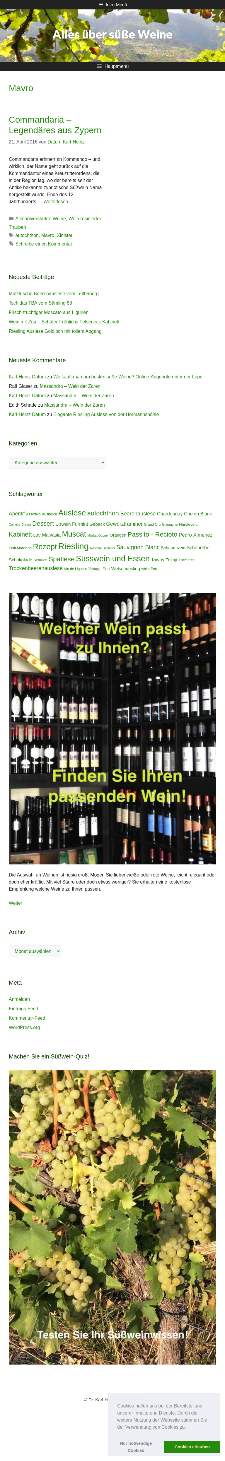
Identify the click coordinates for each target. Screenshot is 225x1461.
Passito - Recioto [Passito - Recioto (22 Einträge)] (153, 534)
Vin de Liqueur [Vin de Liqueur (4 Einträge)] (75, 569)
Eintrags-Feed (23, 1008)
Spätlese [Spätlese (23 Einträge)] (62, 559)
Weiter (15, 903)
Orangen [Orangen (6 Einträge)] (118, 535)
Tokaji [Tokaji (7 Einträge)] (171, 559)
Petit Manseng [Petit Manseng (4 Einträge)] (20, 548)
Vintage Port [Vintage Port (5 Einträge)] (99, 569)
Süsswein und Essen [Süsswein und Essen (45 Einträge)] (113, 558)
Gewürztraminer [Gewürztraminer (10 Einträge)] (124, 524)
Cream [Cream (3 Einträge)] (26, 524)
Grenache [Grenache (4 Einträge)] (170, 524)
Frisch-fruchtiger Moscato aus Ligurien (48, 312)
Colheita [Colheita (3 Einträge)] (14, 524)
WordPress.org (24, 1027)
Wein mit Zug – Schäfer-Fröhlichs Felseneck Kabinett (64, 321)
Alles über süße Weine (112, 34)
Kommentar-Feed (27, 1018)
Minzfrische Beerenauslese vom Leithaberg (54, 293)
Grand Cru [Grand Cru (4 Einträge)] (152, 524)
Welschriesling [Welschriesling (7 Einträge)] (125, 568)
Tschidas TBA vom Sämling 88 (40, 302)
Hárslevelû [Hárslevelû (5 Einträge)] (188, 524)
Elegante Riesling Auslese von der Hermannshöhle (106, 414)
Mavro (47, 235)
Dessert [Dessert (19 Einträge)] (43, 523)
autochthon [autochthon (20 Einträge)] (103, 513)
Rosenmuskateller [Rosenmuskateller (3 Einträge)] (102, 548)
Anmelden (19, 999)
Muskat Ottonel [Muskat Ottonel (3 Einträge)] (97, 535)
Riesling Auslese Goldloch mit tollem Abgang (55, 331)
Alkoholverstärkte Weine (41, 218)
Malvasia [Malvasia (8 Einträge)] (51, 534)
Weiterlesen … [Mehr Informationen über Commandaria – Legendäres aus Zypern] (58, 201)
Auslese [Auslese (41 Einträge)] (72, 512)
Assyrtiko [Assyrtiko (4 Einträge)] (33, 514)
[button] (188, 1427)
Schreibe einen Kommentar (44, 243)
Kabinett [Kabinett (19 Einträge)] (20, 534)
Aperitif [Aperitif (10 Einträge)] (17, 514)
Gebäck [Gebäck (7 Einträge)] (97, 524)
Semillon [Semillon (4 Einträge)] (40, 560)
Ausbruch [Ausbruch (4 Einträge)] (49, 514)
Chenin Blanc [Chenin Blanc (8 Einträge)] (198, 513)
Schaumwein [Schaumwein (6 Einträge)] (173, 547)
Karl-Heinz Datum (27, 376)
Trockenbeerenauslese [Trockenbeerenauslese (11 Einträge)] (36, 568)
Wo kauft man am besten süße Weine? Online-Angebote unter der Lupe (127, 376)
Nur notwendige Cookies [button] (136, 1447)
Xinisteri (65, 235)
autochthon (27, 235)
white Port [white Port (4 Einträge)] (149, 569)
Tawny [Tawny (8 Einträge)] (157, 559)
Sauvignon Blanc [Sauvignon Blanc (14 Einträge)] (138, 547)
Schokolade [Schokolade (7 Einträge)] (20, 559)
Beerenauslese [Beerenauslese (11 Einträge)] (138, 514)
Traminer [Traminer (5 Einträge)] (186, 560)
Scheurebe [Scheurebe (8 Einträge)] (198, 547)
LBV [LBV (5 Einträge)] (37, 535)
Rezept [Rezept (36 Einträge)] (45, 546)
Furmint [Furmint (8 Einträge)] (80, 524)
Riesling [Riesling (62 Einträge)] (73, 546)
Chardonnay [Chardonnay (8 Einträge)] (170, 513)
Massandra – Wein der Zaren (70, 386)
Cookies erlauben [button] (192, 1447)
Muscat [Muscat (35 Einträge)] (74, 534)
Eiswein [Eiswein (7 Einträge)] (63, 524)
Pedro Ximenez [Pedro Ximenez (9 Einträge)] (195, 535)
